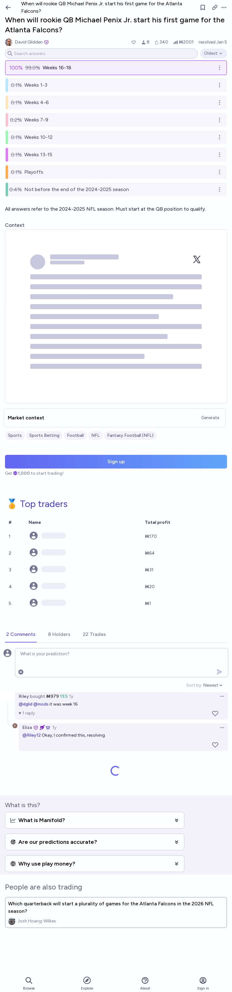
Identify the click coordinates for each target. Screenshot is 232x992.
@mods (41, 704)
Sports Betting (44, 435)
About (145, 983)
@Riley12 (31, 735)
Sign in (203, 983)
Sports (15, 435)
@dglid (25, 704)
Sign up (116, 461)
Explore (87, 983)
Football (75, 435)
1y (71, 696)
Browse (29, 983)
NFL (95, 435)
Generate (210, 417)
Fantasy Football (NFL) (130, 435)
